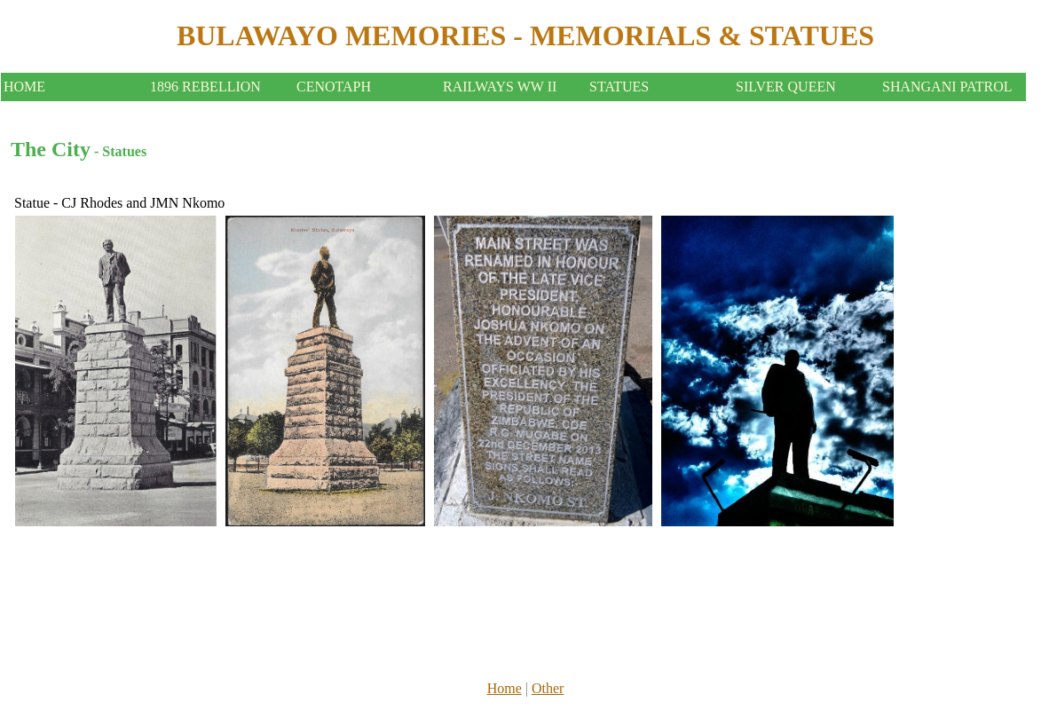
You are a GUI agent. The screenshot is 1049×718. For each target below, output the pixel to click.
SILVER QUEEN (786, 86)
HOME (24, 86)
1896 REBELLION (205, 86)
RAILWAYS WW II (499, 86)
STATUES (619, 86)
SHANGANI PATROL (947, 86)
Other (548, 688)
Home (504, 688)
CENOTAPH (333, 86)
